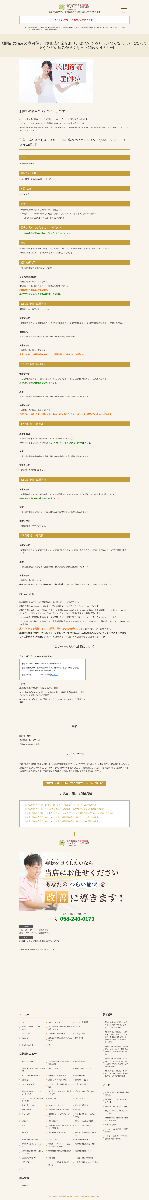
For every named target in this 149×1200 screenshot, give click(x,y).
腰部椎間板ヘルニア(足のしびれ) (59, 1115)
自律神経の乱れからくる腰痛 (58, 1110)
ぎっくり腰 (26, 1114)
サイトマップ (53, 1045)
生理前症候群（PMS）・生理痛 (86, 1162)
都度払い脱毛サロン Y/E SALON (31, 1028)
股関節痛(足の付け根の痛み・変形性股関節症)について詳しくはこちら (74, 783)
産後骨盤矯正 (53, 1121)
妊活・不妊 (26, 1162)
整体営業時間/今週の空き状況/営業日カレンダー (60, 1028)
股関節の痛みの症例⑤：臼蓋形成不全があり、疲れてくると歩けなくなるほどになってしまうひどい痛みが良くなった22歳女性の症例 (116, 1037)
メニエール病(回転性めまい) (32, 1075)
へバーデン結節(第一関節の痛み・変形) (32, 1099)
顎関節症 (25, 1080)
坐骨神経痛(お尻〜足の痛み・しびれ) (86, 1115)
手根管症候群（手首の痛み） (85, 1091)
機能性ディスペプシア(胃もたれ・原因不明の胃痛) (59, 1145)
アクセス (78, 1027)
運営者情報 (79, 1038)
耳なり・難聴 (53, 1068)
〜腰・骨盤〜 (26, 1110)
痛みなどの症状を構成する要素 (116, 1106)
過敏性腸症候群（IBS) (83, 1151)
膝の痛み (25, 1132)
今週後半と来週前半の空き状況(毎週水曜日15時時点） (116, 1137)
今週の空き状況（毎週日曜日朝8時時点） (117, 1093)
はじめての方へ (54, 1022)
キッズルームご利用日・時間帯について (116, 1130)
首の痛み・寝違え (81, 1080)
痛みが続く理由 (110, 1125)
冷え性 (24, 1169)
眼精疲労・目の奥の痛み (57, 1075)
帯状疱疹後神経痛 (81, 1105)
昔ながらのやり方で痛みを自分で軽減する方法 (116, 1112)
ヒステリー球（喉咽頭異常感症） (58, 1085)
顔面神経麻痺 (80, 1075)
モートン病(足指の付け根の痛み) (86, 1133)
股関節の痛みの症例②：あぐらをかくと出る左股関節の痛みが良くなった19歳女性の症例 (61, 817)
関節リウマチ (53, 1098)
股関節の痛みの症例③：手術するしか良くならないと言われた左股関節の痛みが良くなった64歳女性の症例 (69, 813)
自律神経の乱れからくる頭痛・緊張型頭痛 (59, 1063)
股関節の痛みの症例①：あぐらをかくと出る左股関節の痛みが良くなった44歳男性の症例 (61, 821)
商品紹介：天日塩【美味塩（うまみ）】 (116, 1100)
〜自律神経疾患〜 (81, 1139)
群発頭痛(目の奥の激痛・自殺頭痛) (33, 1070)
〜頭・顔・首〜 (27, 1061)
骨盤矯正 (25, 1121)
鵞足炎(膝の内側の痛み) (57, 1132)
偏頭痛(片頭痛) (80, 1061)
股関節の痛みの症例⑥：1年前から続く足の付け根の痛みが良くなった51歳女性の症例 (60, 805)
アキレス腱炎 (53, 1139)
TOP (24, 27)
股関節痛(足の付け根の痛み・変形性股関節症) (44, 27)
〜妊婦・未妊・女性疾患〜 (84, 1158)
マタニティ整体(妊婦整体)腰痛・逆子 (58, 1163)
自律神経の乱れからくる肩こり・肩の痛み (32, 1092)
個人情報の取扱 (27, 1045)
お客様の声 (26, 1034)
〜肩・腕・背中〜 (81, 1084)
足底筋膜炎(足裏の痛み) (30, 1139)
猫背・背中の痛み (28, 1105)
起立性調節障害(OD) (29, 1158)
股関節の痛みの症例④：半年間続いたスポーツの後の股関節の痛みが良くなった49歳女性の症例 (64, 809)
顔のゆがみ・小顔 (28, 1084)
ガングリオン (80, 1098)
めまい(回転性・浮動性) (83, 1068)
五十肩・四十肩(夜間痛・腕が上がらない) (60, 1092)
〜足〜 (24, 1125)
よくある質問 (80, 1034)
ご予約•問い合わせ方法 (56, 1034)
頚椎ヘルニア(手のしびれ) (57, 1080)
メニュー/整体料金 (82, 1022)
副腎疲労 (51, 1158)
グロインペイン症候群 (83, 1125)
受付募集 (25, 1186)
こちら (55, 675)
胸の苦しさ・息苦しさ (56, 1105)
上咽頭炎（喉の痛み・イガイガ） (32, 1145)
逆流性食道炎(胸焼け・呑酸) (85, 1144)
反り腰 (77, 1110)
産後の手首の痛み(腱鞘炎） (85, 1121)
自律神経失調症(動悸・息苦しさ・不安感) (32, 1152)
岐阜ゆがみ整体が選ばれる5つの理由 (60, 1039)
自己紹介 (25, 1038)
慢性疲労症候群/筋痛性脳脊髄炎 (59, 1151)
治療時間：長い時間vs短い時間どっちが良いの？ (116, 1119)
